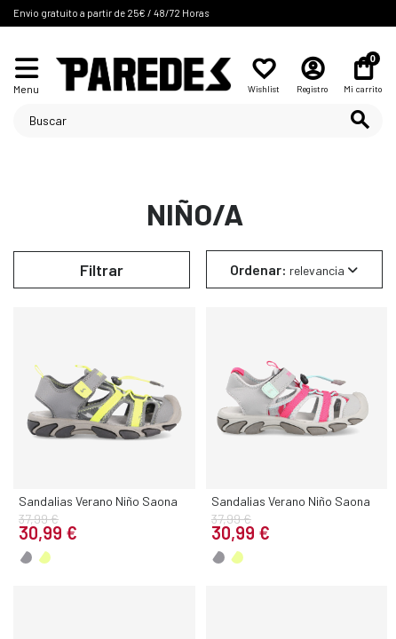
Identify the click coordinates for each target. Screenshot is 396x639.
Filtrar (101, 270)
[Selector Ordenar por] (295, 269)
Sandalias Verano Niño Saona (98, 501)
